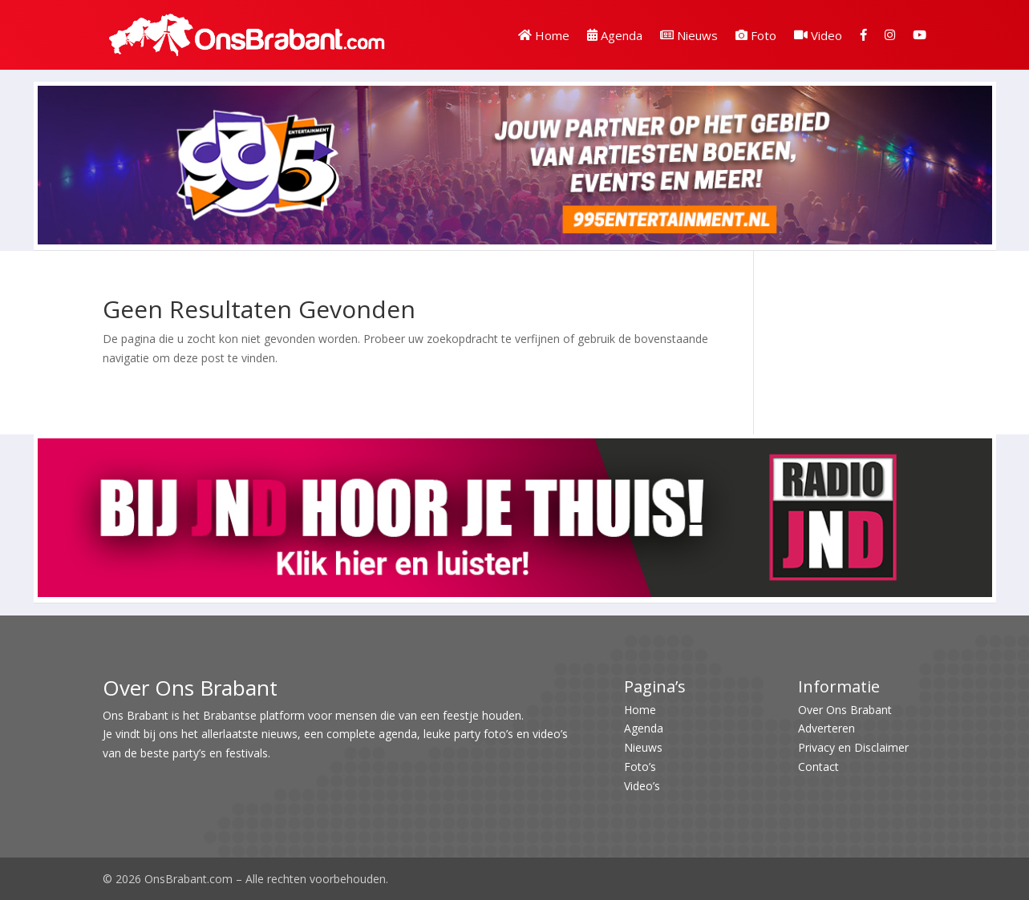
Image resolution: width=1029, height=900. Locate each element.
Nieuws (689, 35)
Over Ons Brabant (845, 709)
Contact (818, 766)
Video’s (642, 785)
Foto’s (640, 766)
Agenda (614, 35)
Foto (755, 35)
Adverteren (826, 728)
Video (818, 35)
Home (543, 35)
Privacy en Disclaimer (853, 747)
